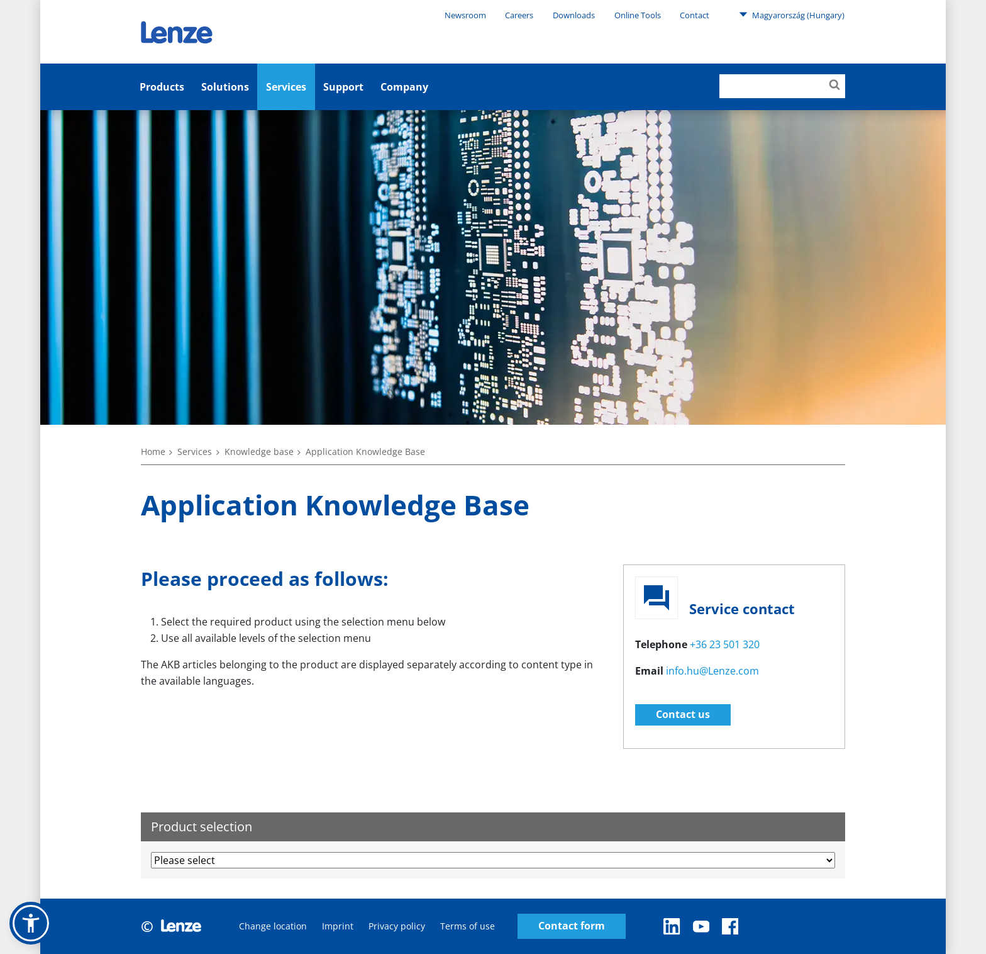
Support (343, 87)
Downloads (574, 15)
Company (404, 87)
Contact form (571, 926)
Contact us (683, 714)
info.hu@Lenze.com (712, 671)
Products (162, 87)
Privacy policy (396, 926)
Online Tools (637, 15)
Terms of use (467, 926)
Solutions (225, 87)
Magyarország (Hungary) (792, 14)
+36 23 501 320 (725, 644)
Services (286, 87)
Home (153, 451)
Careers (519, 15)
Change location (273, 926)
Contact (694, 15)
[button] (31, 923)
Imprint (337, 926)
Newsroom (465, 15)
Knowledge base (259, 451)
